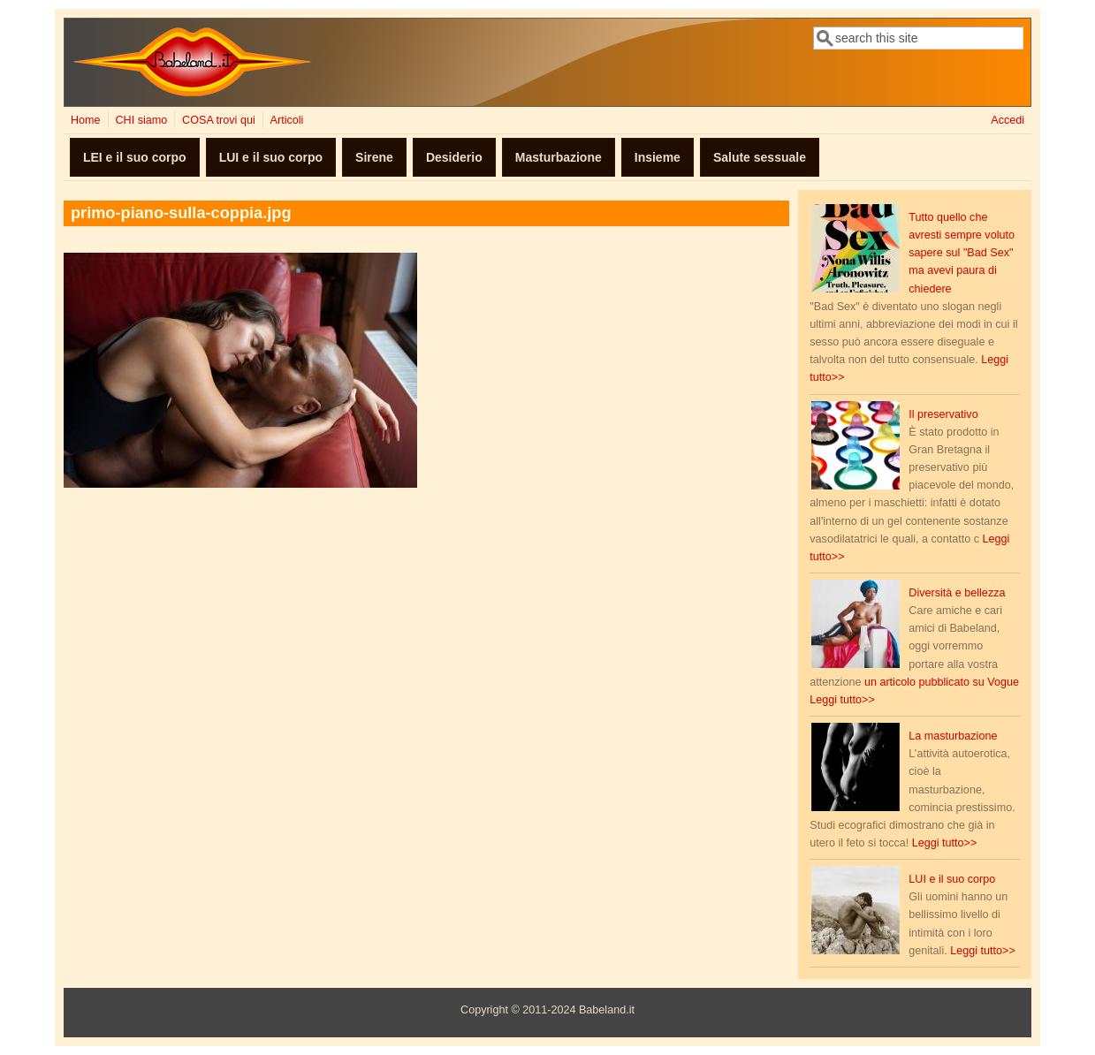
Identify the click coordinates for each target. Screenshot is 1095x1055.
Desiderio (454, 157)
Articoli (287, 120)
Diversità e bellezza (957, 593)
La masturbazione (953, 736)
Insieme (658, 157)
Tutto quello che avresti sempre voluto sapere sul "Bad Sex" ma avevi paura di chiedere (962, 253)
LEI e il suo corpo (134, 157)
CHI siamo (141, 120)
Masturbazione (558, 157)
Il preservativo (943, 414)
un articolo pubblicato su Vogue (941, 682)
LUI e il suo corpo (271, 157)
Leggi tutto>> (842, 700)
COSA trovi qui (218, 120)
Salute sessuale (759, 157)
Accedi (1007, 120)
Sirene (374, 157)
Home (86, 120)
